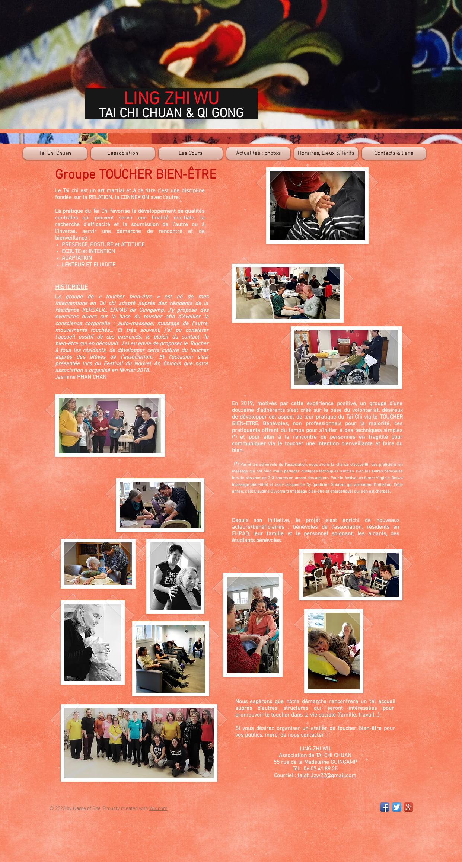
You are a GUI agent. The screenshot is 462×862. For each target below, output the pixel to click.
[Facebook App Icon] (384, 807)
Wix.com (158, 808)
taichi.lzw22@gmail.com (326, 775)
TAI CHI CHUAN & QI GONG (171, 114)
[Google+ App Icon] (408, 807)
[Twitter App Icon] (396, 807)
